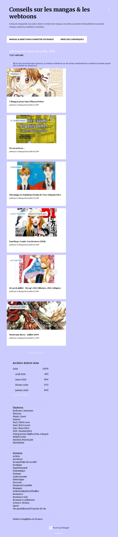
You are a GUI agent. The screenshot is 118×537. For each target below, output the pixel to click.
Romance (18, 494)
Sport (16, 505)
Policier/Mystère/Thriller (26, 491)
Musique (17, 488)
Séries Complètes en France (28, 519)
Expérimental (20, 467)
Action (16, 456)
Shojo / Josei (19, 416)
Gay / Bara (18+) (21, 428)
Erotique (17, 465)
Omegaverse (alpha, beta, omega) (30, 434)
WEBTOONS (19, 436)
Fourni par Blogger (59, 528)
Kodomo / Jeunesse (23, 410)
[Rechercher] (109, 9)
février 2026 (21, 385)
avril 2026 (20, 374)
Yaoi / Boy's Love (21, 425)
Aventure (18, 459)
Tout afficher (16, 55)
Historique (18, 479)
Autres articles (36, 353)
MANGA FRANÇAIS (23, 439)
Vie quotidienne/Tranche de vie (29, 508)
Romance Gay (20, 497)
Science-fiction (21, 502)
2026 (15, 368)
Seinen (16, 419)
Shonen (17, 413)
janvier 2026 (21, 390)
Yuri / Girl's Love (21, 422)
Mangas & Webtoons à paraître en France (31, 39)
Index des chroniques (72, 39)
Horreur (17, 482)
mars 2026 (20, 379)
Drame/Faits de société (25, 462)
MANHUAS (18, 442)
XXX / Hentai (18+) (22, 431)
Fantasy (17, 473)
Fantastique (19, 470)
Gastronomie (20, 476)
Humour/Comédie (22, 485)
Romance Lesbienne (24, 500)
